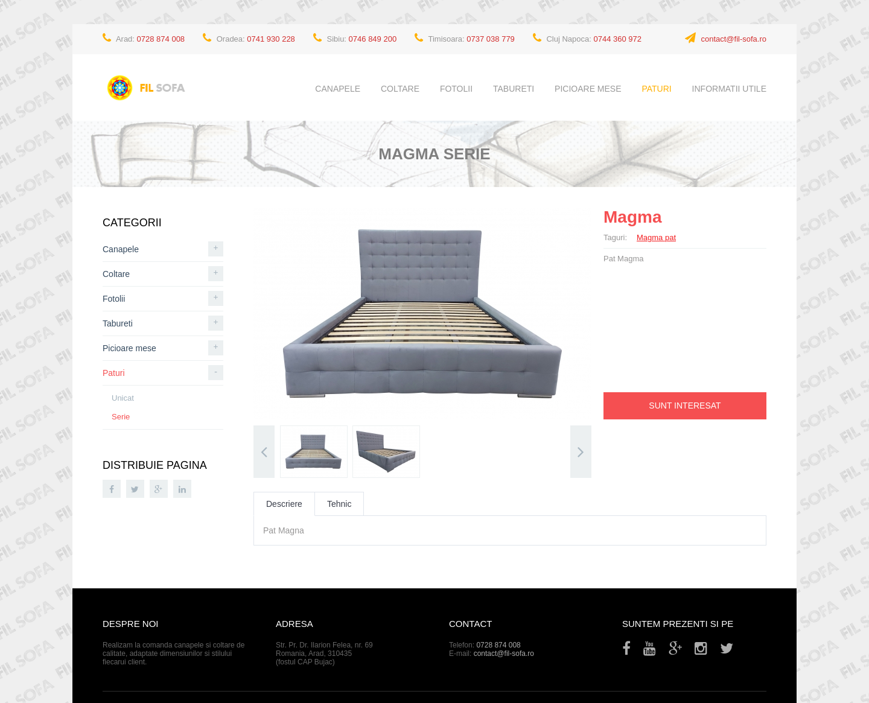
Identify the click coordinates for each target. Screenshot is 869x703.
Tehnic (339, 504)
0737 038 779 (490, 38)
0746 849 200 (373, 38)
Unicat (123, 397)
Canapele (337, 89)
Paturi (656, 89)
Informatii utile (729, 89)
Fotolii (456, 89)
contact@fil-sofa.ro (733, 38)
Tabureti (513, 89)
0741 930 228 (271, 38)
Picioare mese (588, 89)
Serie (121, 416)
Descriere (284, 504)
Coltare (400, 89)
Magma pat (656, 237)
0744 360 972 (618, 38)
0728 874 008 (161, 38)
